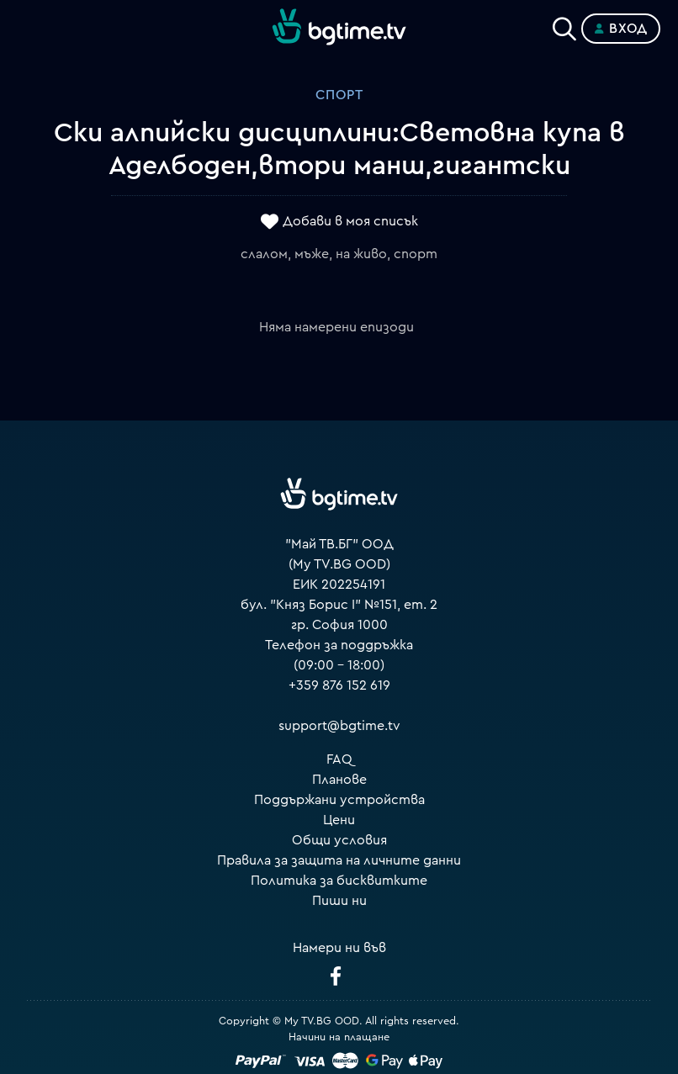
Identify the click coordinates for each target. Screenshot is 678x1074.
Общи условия (339, 840)
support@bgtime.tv (339, 726)
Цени (339, 820)
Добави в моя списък (350, 221)
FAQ (339, 759)
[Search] (564, 25)
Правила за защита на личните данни (339, 860)
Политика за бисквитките (339, 880)
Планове (339, 779)
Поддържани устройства (339, 800)
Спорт (339, 95)
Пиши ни (339, 900)
